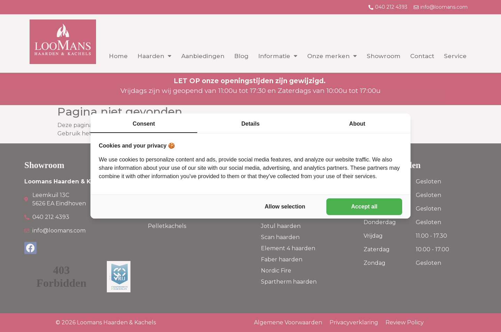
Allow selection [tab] (285, 207)
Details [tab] (250, 124)
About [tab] (357, 124)
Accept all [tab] (364, 207)
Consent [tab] (144, 124)
